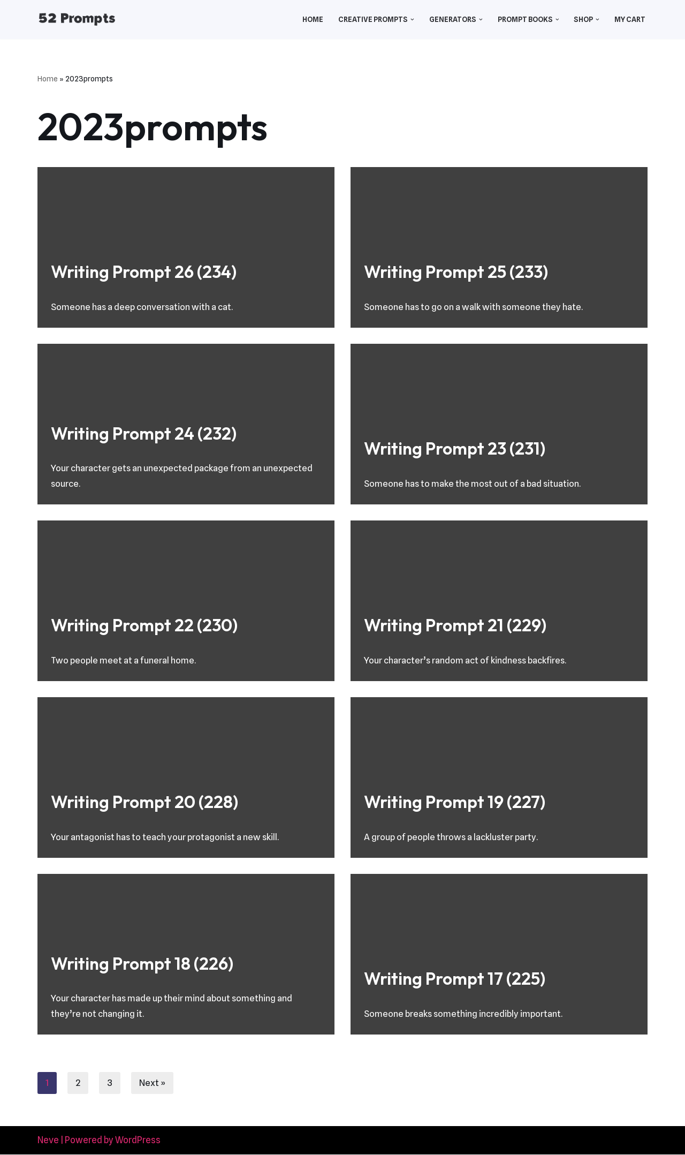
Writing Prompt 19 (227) (454, 801)
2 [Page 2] (77, 1083)
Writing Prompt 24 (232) (144, 432)
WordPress (138, 1140)
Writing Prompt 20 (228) (144, 801)
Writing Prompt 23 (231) (454, 448)
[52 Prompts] (76, 19)
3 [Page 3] (109, 1083)
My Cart (629, 19)
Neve (48, 1140)
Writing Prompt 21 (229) (455, 625)
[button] (411, 19)
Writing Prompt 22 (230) (144, 625)
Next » (152, 1083)
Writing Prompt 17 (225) (454, 978)
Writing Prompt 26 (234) (144, 271)
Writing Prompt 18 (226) (142, 962)
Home (310, 19)
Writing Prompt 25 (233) (456, 271)
